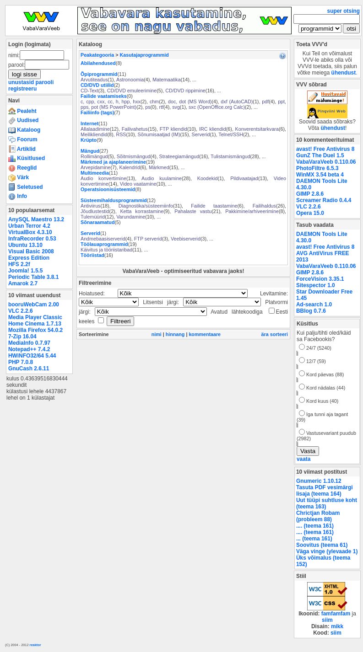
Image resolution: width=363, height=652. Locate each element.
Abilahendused (98, 63)
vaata (303, 459)
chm (154, 101)
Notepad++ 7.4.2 (29, 349)
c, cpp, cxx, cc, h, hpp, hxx (111, 101)
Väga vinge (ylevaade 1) (327, 551)
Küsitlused (26, 158)
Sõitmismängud (134, 156)
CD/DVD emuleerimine (132, 90)
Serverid (201, 134)
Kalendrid (129, 167)
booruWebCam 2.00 (33, 304)
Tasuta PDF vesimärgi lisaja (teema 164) (324, 490)
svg (176, 107)
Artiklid (22, 149)
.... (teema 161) (315, 526)
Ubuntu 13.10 (25, 245)
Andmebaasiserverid (103, 238)
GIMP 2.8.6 (310, 194)
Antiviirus (90, 205)
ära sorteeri (274, 334)
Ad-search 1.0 (314, 304)
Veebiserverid (185, 238)
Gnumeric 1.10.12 (318, 481)
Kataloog (24, 130)
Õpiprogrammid (99, 74)
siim (327, 620)
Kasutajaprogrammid (144, 55)
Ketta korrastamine (141, 211)
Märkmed (159, 167)
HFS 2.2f (19, 264)
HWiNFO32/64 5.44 (32, 356)
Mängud (90, 151)
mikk (337, 626)
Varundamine (130, 216)
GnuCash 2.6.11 (28, 368)
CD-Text (89, 90)
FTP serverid (148, 238)
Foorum (23, 139)
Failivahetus (135, 129)
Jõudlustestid (95, 211)
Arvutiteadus (94, 79)
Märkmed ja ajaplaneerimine (113, 162)
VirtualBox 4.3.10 (30, 232)
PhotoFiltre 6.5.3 (317, 168)
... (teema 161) (314, 538)
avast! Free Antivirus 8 (325, 149)
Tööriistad (92, 255)
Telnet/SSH (230, 134)
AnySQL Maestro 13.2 (36, 219)
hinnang (175, 334)
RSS (121, 134)
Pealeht (22, 111)
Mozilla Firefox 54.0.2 (35, 330)
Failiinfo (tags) (97, 112)
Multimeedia (95, 173)
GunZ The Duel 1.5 (320, 155)
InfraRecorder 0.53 (32, 238)
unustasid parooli (31, 82)
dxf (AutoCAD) (237, 101)
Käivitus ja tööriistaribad (106, 249)
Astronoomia (130, 79)
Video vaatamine (138, 184)
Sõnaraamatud (97, 222)
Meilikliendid (94, 134)
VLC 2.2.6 (20, 311)
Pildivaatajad (244, 178)
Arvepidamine (96, 167)
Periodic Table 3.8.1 (33, 277)
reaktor (35, 645)
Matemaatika (166, 79)
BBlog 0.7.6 (311, 311)
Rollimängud (94, 156)
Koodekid (207, 178)
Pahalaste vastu (192, 211)
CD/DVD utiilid (97, 85)
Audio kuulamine (161, 178)
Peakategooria (97, 55)
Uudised (23, 120)
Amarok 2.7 (23, 283)
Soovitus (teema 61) (321, 545)
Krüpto (89, 140)
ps (147, 107)
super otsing (343, 11)
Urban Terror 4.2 (29, 226)
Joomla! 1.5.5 (25, 270)
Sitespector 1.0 (315, 285)
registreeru (22, 89)
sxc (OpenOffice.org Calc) (217, 107)
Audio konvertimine (103, 178)
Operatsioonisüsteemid (108, 189)
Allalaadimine (95, 129)
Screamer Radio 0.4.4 (323, 200)
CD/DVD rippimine (185, 90)
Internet (89, 123)
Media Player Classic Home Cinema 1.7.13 (35, 320)
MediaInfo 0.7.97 (29, 343)
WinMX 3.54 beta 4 (320, 174)
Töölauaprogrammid (104, 244)
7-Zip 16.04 (22, 336)
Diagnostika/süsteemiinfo (146, 205)
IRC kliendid (212, 129)
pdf (265, 101)
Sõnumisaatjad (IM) (159, 134)
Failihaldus (264, 205)
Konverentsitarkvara (257, 129)
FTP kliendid (173, 129)
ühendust (343, 72)
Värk (18, 177)
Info (17, 196)
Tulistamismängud (230, 156)
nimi (157, 334)
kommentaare (205, 334)
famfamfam (336, 613)
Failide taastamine (214, 205)
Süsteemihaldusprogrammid (114, 200)
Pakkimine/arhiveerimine (252, 211)
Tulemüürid (93, 216)
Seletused (25, 187)
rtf (161, 107)
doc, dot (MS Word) (189, 101)
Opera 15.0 (310, 213)
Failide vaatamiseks (104, 96)
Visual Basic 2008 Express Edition (31, 254)
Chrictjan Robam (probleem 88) (318, 516)
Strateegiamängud (179, 156)
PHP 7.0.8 (20, 362)
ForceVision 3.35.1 (320, 279)
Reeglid (22, 168)
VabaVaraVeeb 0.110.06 (326, 162)
